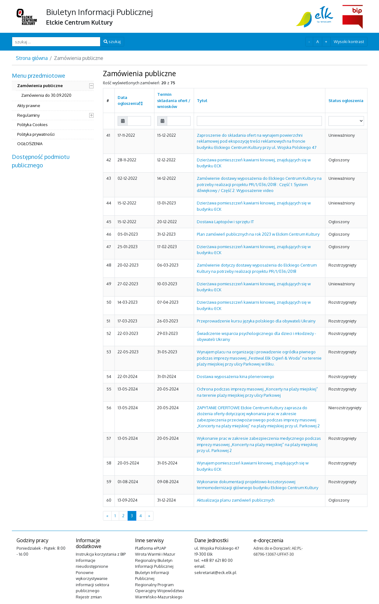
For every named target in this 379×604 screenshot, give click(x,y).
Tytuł (202, 100)
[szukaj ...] (56, 42)
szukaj (112, 41)
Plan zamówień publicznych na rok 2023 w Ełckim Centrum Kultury (258, 234)
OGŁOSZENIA (29, 143)
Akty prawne (28, 105)
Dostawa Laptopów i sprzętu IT (225, 221)
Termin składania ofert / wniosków (173, 100)
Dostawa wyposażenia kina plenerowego (235, 376)
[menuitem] (53, 110)
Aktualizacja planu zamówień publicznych (235, 500)
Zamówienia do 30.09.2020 (46, 95)
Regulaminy (28, 115)
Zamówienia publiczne (40, 85)
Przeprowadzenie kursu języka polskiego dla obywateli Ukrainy (256, 320)
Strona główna (32, 58)
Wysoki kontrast (349, 41)
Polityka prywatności (36, 134)
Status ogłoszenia (345, 100)
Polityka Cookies (32, 124)
